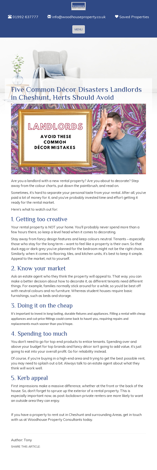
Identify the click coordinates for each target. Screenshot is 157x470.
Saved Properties (132, 16)
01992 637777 (23, 16)
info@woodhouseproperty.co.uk (76, 16)
